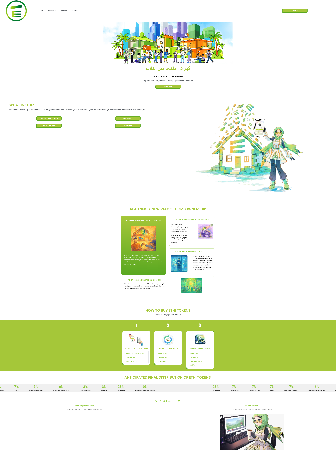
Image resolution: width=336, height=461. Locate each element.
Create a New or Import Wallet (135, 353)
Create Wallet (162, 353)
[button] (136, 353)
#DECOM (64, 11)
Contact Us (76, 11)
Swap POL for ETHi (131, 361)
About (41, 11)
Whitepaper (52, 11)
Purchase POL (130, 357)
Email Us (192, 365)
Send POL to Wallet (196, 361)
